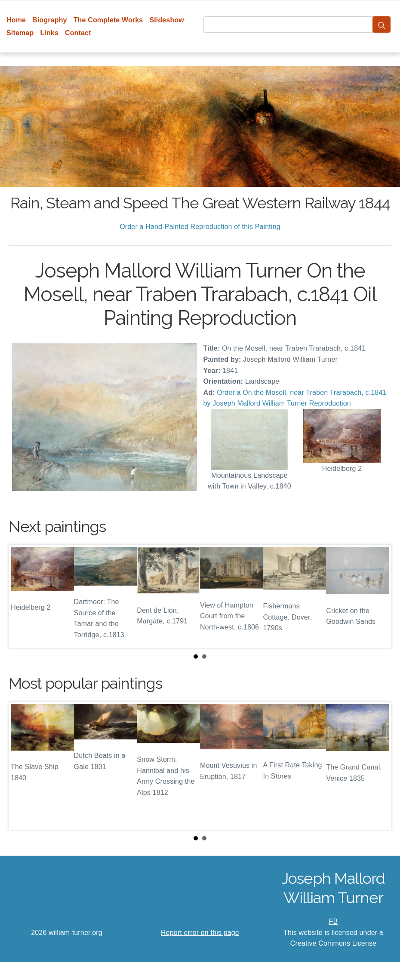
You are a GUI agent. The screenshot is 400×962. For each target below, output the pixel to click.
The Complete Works (108, 20)
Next (378, 596)
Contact (78, 33)
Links (49, 33)
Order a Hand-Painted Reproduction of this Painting (200, 226)
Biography (49, 20)
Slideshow (166, 20)
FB (333, 921)
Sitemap (20, 33)
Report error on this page (200, 932)
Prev (22, 596)
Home (16, 20)
